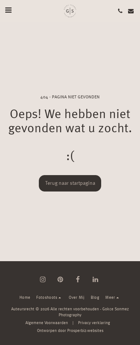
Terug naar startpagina (70, 183)
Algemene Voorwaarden (46, 323)
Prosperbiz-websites (85, 331)
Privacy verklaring (94, 323)
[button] (8, 10)
